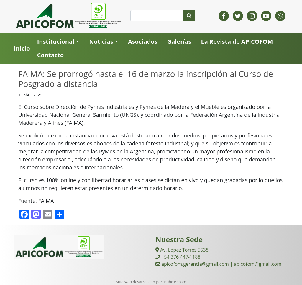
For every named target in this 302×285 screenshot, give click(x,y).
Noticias (101, 42)
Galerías (179, 42)
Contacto (50, 55)
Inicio (22, 48)
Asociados (142, 42)
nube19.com (175, 281)
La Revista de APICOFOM (237, 42)
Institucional (55, 42)
